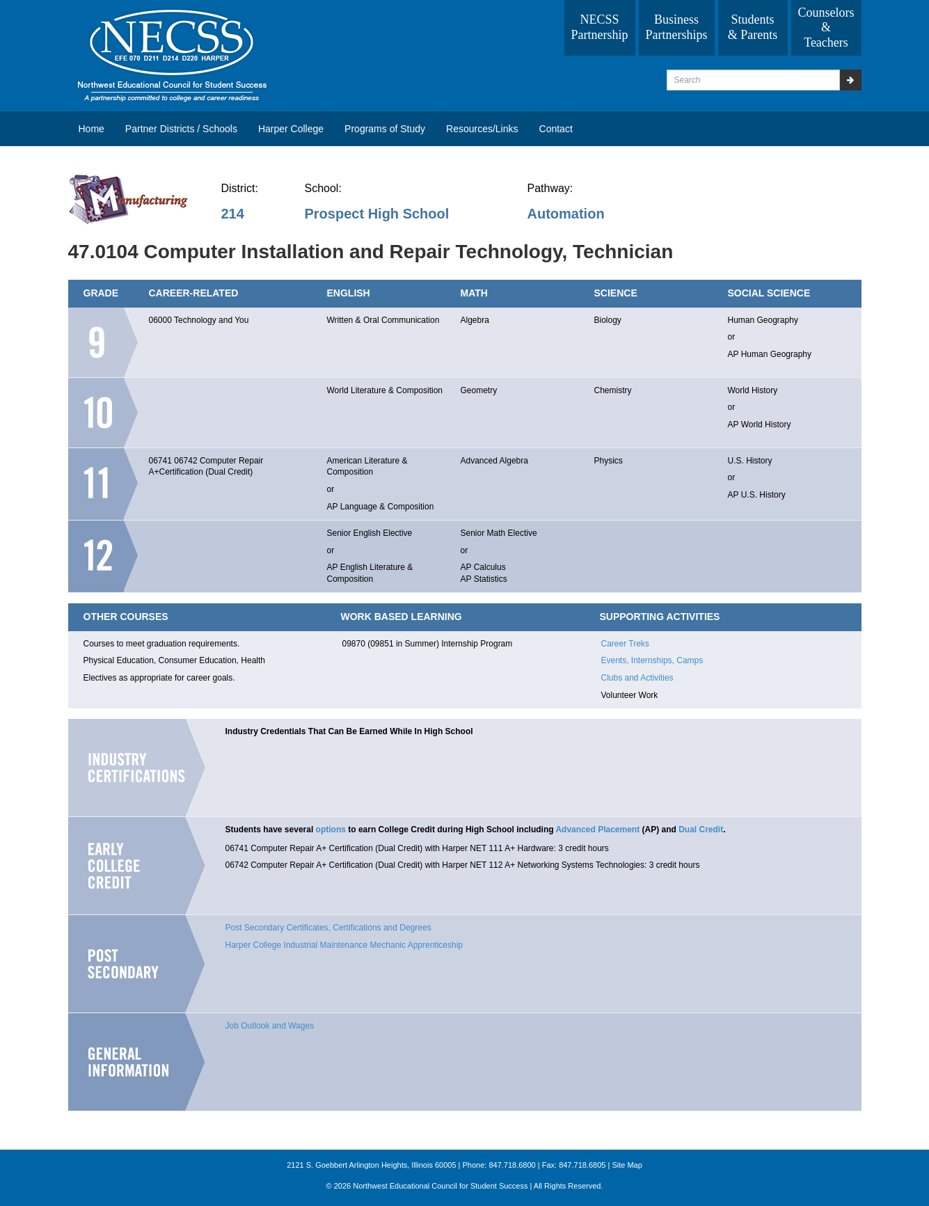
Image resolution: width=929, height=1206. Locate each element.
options (331, 829)
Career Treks (625, 644)
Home (91, 128)
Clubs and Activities (637, 678)
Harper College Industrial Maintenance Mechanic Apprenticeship (344, 945)
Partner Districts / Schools (181, 128)
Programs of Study (384, 128)
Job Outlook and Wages (270, 1026)
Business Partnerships (677, 27)
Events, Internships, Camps (652, 660)
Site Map (627, 1165)
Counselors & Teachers (826, 27)
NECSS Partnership (599, 27)
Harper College (291, 128)
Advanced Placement (597, 829)
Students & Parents (753, 27)
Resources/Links (482, 128)
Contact (556, 128)
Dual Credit (700, 829)
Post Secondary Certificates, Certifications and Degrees (328, 928)
